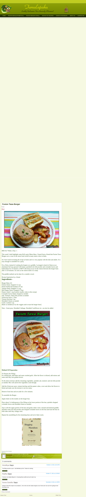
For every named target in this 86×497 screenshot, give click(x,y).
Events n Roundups (61, 15)
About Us (72, 15)
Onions (8, 456)
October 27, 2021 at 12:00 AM (53, 473)
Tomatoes (23, 456)
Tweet (2, 206)
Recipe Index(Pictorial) (33, 15)
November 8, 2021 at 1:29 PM (53, 482)
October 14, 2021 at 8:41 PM (53, 464)
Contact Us (81, 15)
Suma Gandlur (7, 482)
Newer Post (3, 495)
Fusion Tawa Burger (11, 204)
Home (4, 15)
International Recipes (55, 455)
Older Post (58, 495)
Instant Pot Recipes (47, 15)
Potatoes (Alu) (17, 456)
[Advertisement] (30, 191)
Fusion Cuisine (46, 455)
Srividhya (5, 465)
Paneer (12, 456)
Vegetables (29, 456)
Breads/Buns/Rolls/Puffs (28, 455)
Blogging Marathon (17, 455)
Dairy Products (39, 455)
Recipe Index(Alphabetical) (16, 15)
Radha (4, 474)
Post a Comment (6, 492)
